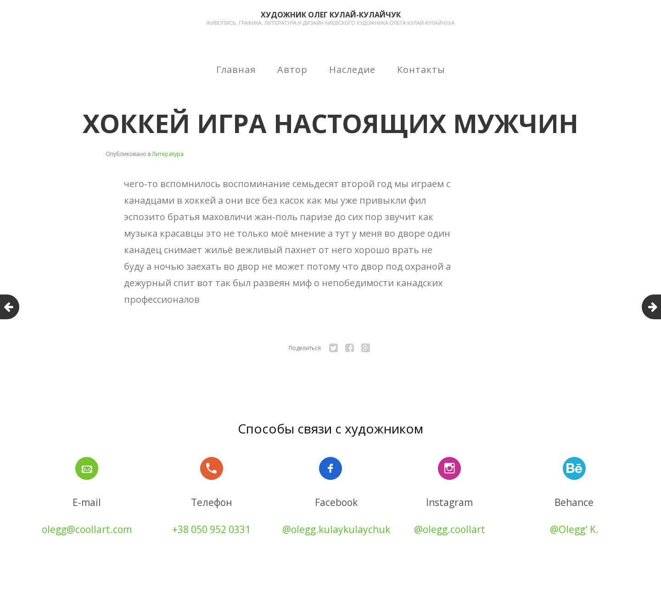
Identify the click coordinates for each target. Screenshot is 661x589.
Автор (292, 69)
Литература (168, 154)
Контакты (421, 69)
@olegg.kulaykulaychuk (336, 529)
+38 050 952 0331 (211, 529)
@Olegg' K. (574, 529)
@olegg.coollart (449, 529)
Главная (236, 69)
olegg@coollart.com (87, 529)
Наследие (352, 69)
